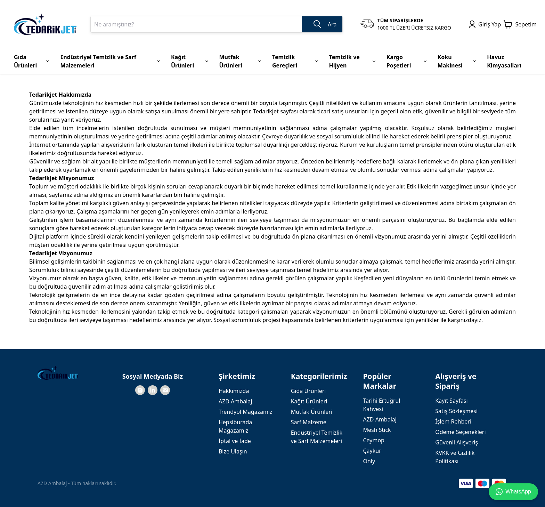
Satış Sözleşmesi (456, 411)
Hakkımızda (234, 391)
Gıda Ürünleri (308, 391)
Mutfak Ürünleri (311, 412)
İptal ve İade (235, 441)
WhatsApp (513, 491)
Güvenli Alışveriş (456, 442)
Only (369, 461)
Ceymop (373, 440)
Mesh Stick (377, 430)
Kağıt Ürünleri (309, 401)
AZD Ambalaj (235, 401)
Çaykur (372, 450)
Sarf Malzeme (308, 422)
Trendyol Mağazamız (245, 412)
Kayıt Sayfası (451, 400)
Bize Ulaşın (233, 451)
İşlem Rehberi (453, 421)
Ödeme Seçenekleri (460, 432)
